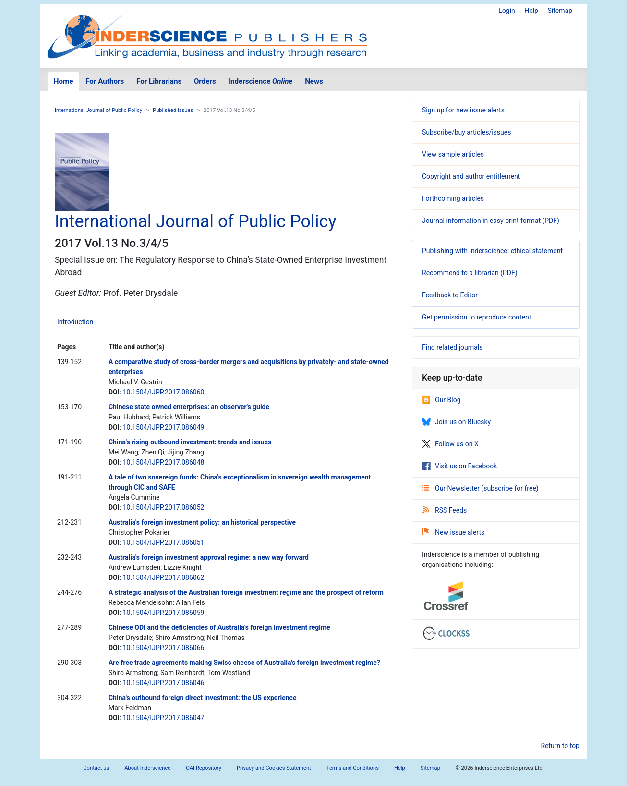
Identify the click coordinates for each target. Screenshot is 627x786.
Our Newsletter (451, 488)
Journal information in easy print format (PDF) (490, 220)
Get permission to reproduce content (476, 317)
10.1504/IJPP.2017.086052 (164, 507)
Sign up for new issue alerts (463, 110)
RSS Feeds (444, 510)
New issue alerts (453, 532)
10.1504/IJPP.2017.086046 (164, 683)
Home (63, 81)
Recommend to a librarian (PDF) (470, 273)
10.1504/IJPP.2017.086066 (164, 647)
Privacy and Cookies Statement (274, 768)
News (314, 81)
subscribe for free (509, 488)
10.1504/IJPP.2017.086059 (164, 612)
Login (506, 10)
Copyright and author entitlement (471, 176)
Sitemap (560, 10)
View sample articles (453, 154)
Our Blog (441, 400)
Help (531, 10)
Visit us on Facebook (459, 466)
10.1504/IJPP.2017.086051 (164, 542)
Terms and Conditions (352, 768)
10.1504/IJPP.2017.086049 (164, 427)
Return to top (560, 745)
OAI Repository (203, 768)
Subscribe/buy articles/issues (466, 132)
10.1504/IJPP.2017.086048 (164, 462)
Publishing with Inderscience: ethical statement (492, 251)
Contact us (96, 768)
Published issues (173, 110)
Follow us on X (450, 444)
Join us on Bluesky (456, 422)
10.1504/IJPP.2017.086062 (164, 577)
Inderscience (261, 81)
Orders (205, 81)
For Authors (104, 81)
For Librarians (158, 81)
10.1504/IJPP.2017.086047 (164, 718)
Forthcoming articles (453, 198)
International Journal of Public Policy (98, 110)
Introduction (75, 322)
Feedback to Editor (450, 295)
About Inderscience (147, 768)
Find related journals (452, 347)
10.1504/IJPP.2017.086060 (164, 392)
